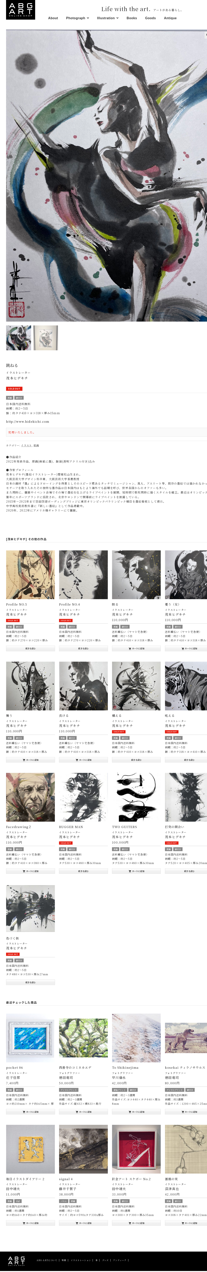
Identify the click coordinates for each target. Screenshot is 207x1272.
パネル (64, 1202)
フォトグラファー (69, 1074)
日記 (18, 1202)
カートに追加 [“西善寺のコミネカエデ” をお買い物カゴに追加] (83, 1112)
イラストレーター (18, 374)
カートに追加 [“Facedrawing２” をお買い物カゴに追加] (30, 872)
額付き (19, 398)
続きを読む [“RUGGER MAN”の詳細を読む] (83, 872)
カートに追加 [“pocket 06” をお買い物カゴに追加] (30, 1112)
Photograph (75, 18)
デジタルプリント (69, 1090)
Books (132, 18)
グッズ (105, 1261)
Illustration (106, 18)
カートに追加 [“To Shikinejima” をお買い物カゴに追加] (136, 1112)
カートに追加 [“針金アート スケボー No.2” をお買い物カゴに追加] (136, 1224)
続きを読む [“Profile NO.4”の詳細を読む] (83, 649)
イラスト (26, 446)
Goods (150, 18)
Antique (170, 18)
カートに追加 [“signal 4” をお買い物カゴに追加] (83, 1224)
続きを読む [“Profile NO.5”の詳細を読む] (30, 649)
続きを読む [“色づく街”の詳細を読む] (30, 983)
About (53, 18)
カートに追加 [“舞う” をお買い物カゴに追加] (30, 760)
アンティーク (119, 1261)
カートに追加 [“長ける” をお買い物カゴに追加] (83, 760)
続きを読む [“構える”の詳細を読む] (136, 760)
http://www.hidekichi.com (27, 422)
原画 (10, 398)
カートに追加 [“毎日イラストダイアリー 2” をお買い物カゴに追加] (30, 1224)
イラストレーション (81, 1261)
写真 (64, 1261)
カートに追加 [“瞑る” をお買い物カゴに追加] (136, 649)
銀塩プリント (120, 1090)
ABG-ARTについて (47, 1261)
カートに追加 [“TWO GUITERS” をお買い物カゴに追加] (136, 872)
